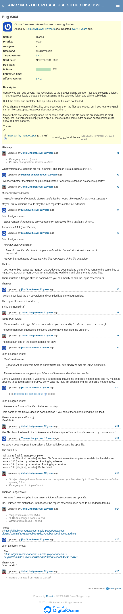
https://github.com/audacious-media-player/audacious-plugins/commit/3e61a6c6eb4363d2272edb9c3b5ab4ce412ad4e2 (39, 532)
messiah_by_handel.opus (21, 135)
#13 (117, 473)
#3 (118, 186)
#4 (118, 209)
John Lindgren (29, 153)
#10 (117, 387)
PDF (118, 588)
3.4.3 (39, 55)
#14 (117, 508)
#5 (118, 233)
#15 (117, 539)
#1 (118, 152)
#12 (117, 438)
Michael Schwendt (31, 174)
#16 (117, 571)
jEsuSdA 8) (32, 28)
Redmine (50, 596)
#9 (118, 347)
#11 (117, 426)
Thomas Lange (29, 438)
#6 (118, 289)
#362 (88, 168)
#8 (118, 335)
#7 (118, 312)
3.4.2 (39, 78)
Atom (111, 588)
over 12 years (47, 28)
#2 (118, 174)
